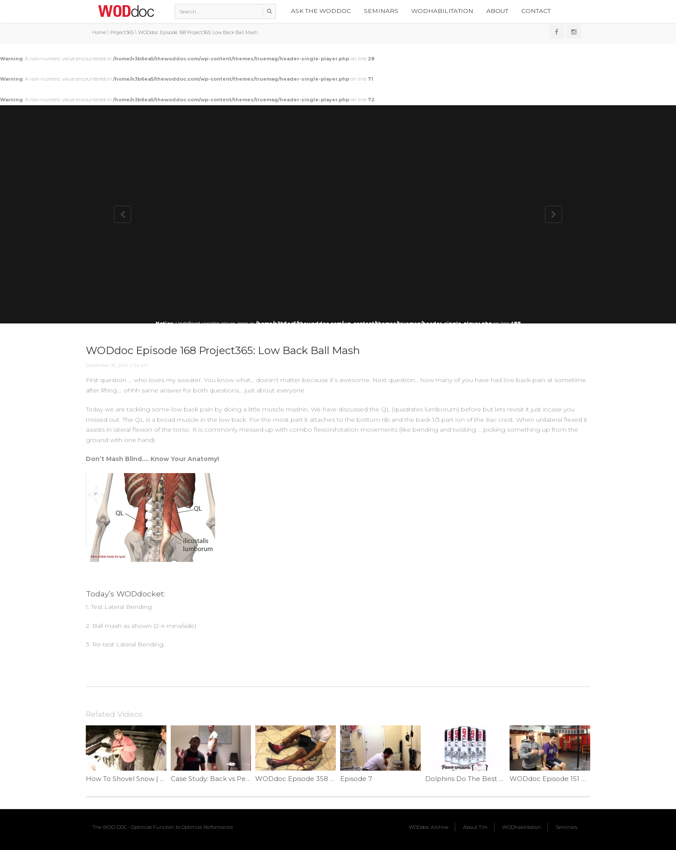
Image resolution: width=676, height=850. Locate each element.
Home (99, 32)
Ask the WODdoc (321, 11)
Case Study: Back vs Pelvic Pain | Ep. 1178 (237, 779)
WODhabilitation (442, 11)
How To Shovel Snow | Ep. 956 (135, 779)
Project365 (122, 32)
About (497, 11)
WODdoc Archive (428, 827)
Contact (536, 11)
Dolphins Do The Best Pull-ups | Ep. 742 (490, 779)
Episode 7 (356, 779)
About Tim (475, 827)
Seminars (381, 11)
